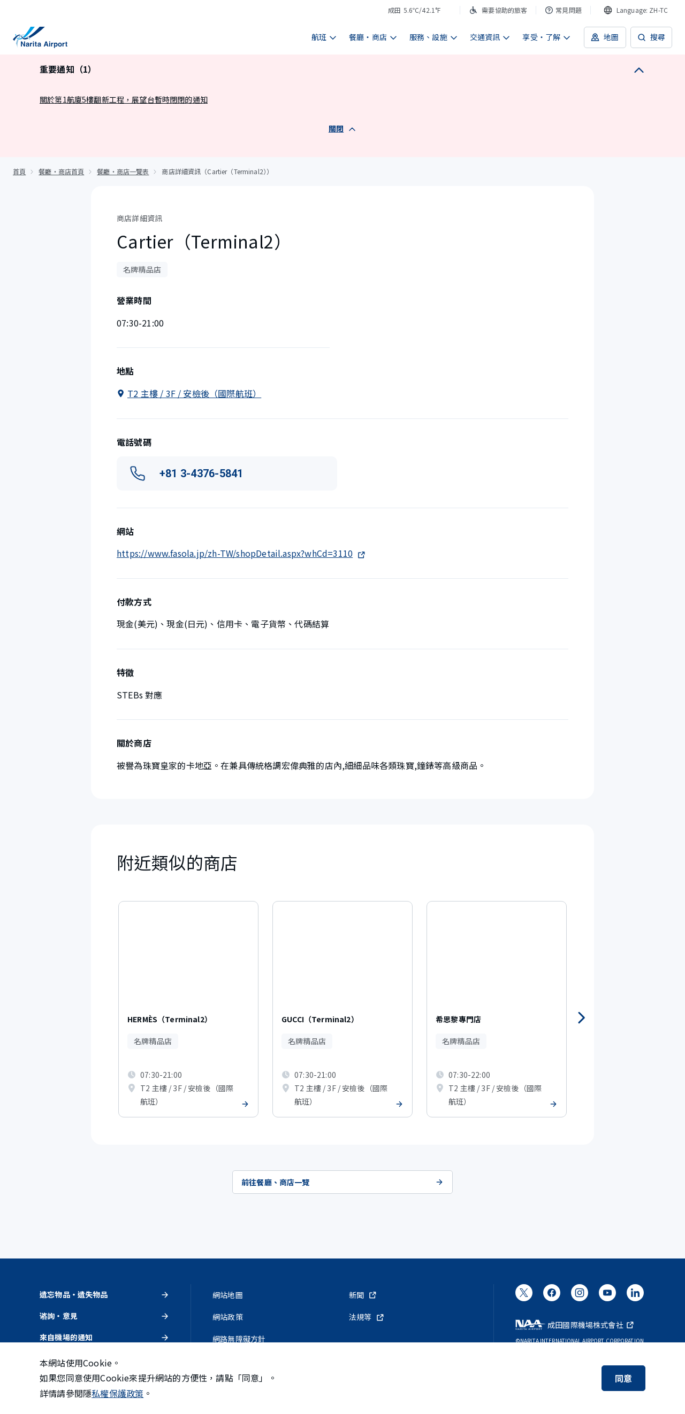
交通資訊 (490, 37)
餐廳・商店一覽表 (123, 171)
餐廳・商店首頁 (61, 171)
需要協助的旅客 (498, 9)
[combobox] (635, 10)
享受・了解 (546, 37)
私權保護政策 (117, 1393)
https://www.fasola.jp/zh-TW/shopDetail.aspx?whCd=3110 (241, 553)
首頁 (19, 171)
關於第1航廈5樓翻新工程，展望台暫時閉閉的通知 (124, 99)
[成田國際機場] (40, 37)
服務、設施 (433, 37)
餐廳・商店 (373, 37)
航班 (324, 37)
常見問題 (563, 9)
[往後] (581, 1018)
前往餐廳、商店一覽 (342, 1182)
